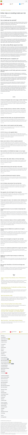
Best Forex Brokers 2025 (6, 295)
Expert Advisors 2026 (5, 338)
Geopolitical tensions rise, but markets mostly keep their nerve (13, 209)
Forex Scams (4, 373)
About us (2, 349)
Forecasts (2, 391)
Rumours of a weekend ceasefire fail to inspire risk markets (14, 247)
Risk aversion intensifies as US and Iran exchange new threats (13, 265)
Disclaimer (3, 353)
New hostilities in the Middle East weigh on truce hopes (13, 151)
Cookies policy (3, 355)
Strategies (2, 408)
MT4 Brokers (3, 371)
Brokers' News (3, 395)
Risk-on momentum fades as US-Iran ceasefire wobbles (13, 220)
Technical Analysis (4, 406)
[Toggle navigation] (26, 1)
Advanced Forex (3, 405)
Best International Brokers (5, 385)
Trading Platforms (4, 340)
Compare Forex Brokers (5, 375)
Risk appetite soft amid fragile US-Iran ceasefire (11, 192)
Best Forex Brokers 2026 (6, 360)
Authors (2, 350)
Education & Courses (4, 411)
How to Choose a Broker (5, 377)
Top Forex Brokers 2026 (6, 362)
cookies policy (13, 433)
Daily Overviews (3, 392)
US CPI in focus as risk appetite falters (9, 132)
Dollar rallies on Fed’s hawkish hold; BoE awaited (11, 125)
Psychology (3, 413)
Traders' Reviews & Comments (7, 363)
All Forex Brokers (5, 359)
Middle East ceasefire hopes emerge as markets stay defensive (12, 256)
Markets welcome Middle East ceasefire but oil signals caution (13, 229)
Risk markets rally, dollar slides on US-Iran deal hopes (12, 158)
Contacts (2, 345)
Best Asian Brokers (4, 387)
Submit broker (3, 347)
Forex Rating (3, 10)
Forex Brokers (3, 337)
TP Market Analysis (8, 17)
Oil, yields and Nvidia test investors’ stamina (10, 175)
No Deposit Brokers (4, 366)
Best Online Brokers (4, 382)
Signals (2, 409)
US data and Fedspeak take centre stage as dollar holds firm (14, 99)
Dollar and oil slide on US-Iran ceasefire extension (12, 141)
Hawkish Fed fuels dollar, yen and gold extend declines (13, 117)
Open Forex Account (4, 378)
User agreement (3, 352)
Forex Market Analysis (4, 394)
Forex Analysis (8, 10)
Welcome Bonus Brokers (5, 368)
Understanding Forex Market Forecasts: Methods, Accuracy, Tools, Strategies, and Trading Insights (12, 310)
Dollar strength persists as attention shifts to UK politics (13, 108)
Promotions (3, 397)
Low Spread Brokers (4, 365)
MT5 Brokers (3, 369)
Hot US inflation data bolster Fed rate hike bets (11, 183)
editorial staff (3, 432)
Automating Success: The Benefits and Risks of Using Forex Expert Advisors (13, 288)
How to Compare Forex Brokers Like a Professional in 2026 (13, 278)
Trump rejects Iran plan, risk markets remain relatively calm (14, 200)
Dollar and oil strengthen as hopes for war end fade (12, 239)
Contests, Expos (3, 400)
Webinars (2, 398)
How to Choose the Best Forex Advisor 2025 (11, 303)
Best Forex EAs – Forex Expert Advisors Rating (11, 320)
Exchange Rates (3, 417)
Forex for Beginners (4, 403)
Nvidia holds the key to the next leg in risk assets (11, 166)
